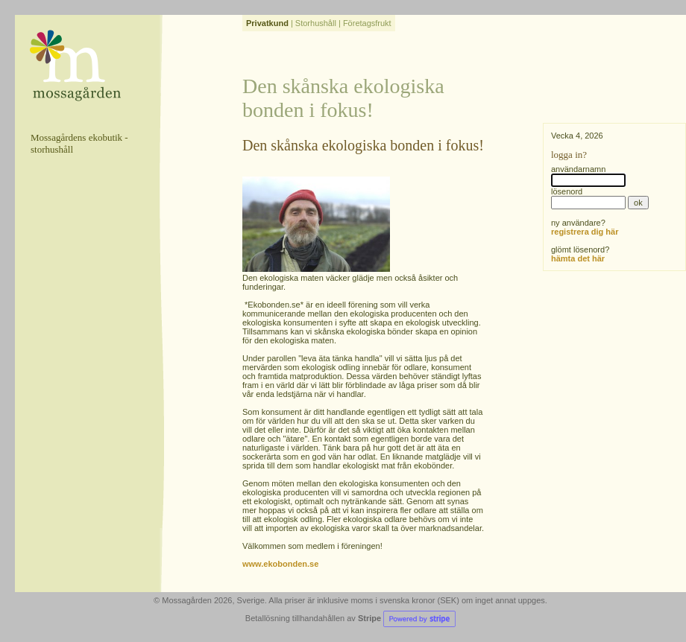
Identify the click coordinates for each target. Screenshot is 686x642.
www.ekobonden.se (280, 563)
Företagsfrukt (367, 23)
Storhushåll (315, 23)
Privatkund (267, 23)
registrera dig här (584, 231)
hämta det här (578, 258)
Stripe (407, 618)
